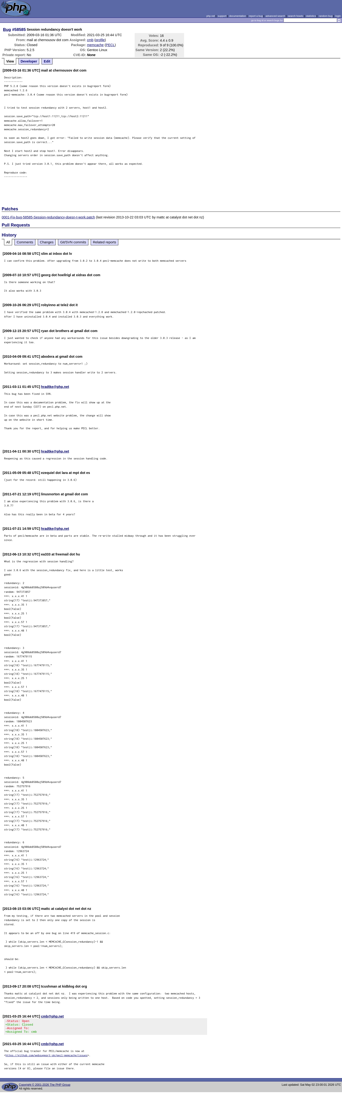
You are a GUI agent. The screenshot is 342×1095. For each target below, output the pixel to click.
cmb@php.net (52, 1016)
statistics (311, 15)
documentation (237, 15)
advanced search (275, 15)
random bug (325, 15)
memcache (95, 45)
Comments (25, 242)
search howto (295, 15)
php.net (210, 15)
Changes (47, 242)
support (222, 15)
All (8, 242)
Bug (7, 29)
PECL (110, 45)
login (338, 15)
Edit (47, 61)
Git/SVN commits (73, 242)
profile (100, 40)
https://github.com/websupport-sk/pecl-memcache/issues (47, 1058)
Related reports (104, 242)
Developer (29, 61)
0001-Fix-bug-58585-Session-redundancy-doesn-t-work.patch (48, 217)
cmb (90, 40)
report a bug (256, 15)
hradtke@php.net (55, 387)
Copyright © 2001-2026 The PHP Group (44, 1087)
